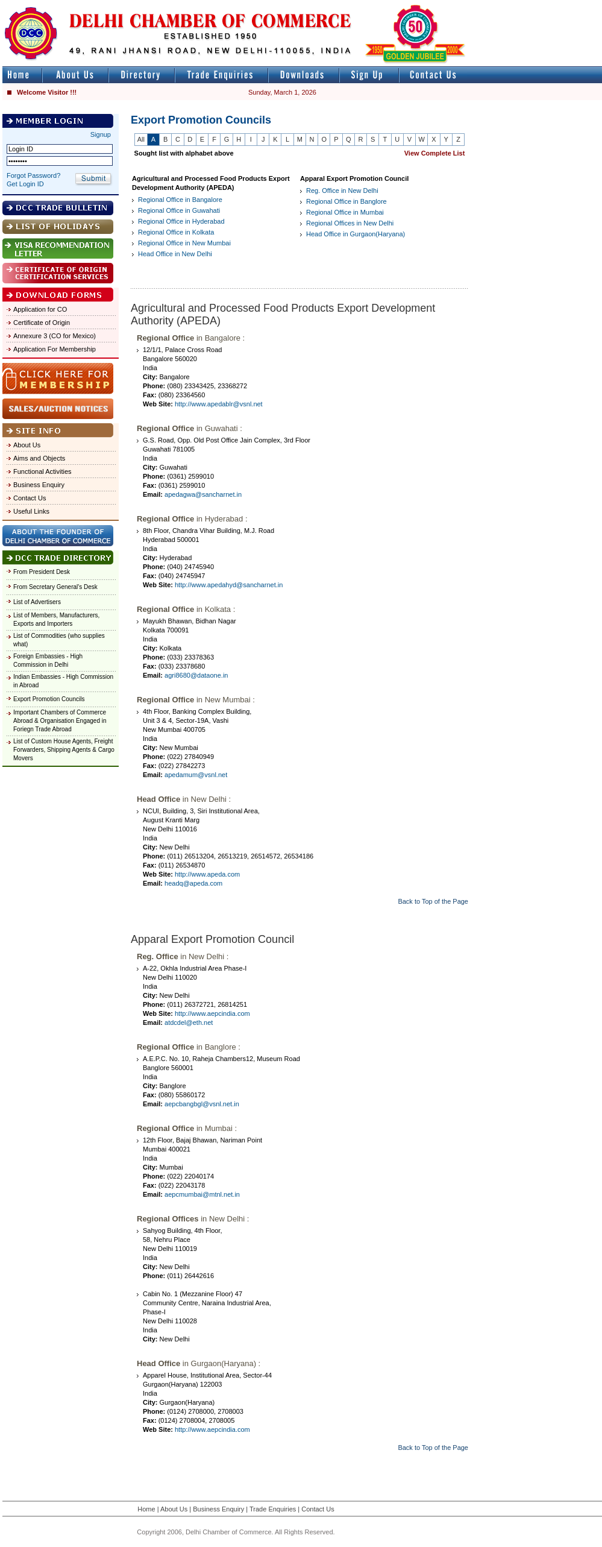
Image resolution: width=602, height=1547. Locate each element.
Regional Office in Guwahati (179, 210)
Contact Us (29, 498)
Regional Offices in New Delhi (349, 223)
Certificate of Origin (41, 322)
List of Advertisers (37, 602)
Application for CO (40, 309)
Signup (100, 134)
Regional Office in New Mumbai (184, 243)
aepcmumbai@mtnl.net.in (202, 1194)
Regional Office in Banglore (346, 201)
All (141, 139)
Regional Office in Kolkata (176, 232)
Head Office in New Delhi (175, 253)
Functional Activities (42, 471)
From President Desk (41, 572)
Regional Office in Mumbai (345, 212)
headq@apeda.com (193, 883)
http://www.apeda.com (207, 874)
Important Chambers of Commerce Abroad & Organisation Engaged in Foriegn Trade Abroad (60, 721)
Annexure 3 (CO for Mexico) (54, 335)
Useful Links (31, 511)
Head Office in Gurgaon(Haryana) (355, 234)
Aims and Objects (39, 458)
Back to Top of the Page (433, 901)
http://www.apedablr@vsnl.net (219, 404)
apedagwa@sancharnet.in (203, 494)
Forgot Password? (33, 175)
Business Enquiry (38, 484)
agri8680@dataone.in (196, 675)
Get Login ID (25, 183)
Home (146, 1509)
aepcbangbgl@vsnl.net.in (202, 1103)
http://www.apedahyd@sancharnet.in (229, 584)
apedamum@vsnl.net (196, 774)
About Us (26, 445)
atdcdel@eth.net (189, 1022)
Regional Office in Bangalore (180, 199)
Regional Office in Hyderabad (181, 221)
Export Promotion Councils (48, 699)
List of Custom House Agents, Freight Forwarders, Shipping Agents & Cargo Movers (63, 749)
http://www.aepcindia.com (212, 1013)
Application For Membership (54, 349)
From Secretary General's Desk (55, 587)
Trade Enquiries (272, 1509)
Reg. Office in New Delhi (342, 190)
